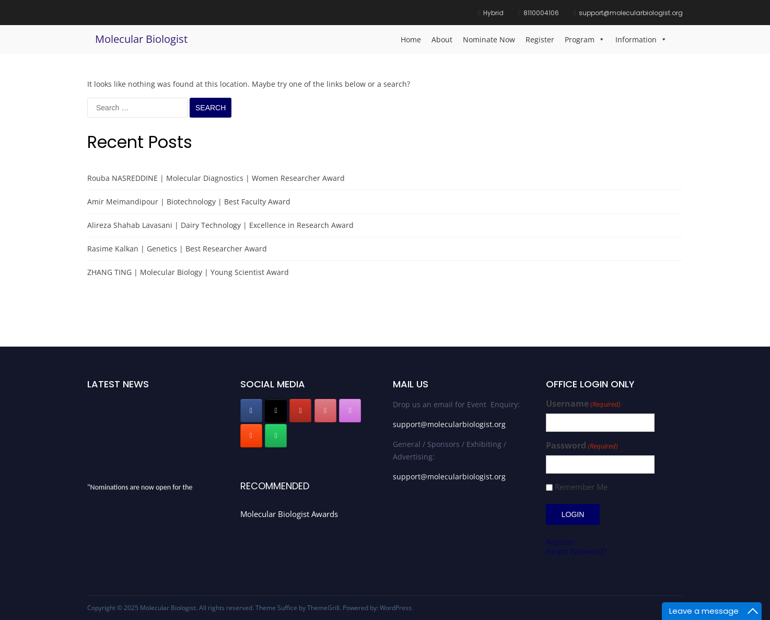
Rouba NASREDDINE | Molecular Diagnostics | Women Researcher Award (216, 178)
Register (540, 39)
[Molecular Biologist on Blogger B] (251, 435)
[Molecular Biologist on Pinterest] (325, 410)
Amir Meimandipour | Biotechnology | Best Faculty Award (188, 201)
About (441, 39)
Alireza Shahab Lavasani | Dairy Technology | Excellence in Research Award (220, 225)
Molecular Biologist (141, 39)
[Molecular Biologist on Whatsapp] (276, 435)
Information (641, 39)
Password (582, 445)
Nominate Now (489, 39)
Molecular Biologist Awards (289, 514)
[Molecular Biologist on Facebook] (251, 410)
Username (583, 403)
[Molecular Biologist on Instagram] (350, 410)
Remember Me (581, 487)
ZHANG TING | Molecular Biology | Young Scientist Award (188, 272)
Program (585, 39)
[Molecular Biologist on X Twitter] (276, 410)
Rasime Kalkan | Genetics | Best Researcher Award (177, 249)
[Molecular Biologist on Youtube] (300, 410)
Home (411, 39)
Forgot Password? (576, 551)
